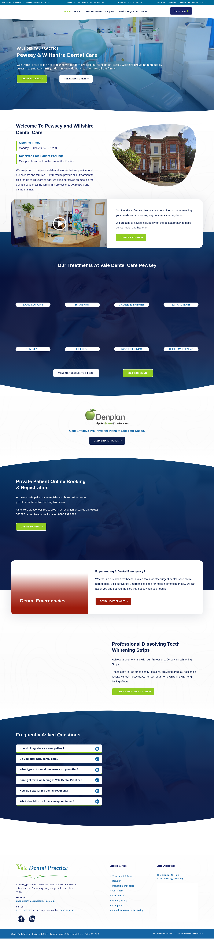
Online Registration (106, 442)
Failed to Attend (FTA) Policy (127, 911)
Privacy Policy (119, 901)
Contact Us (118, 896)
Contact (145, 11)
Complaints (118, 906)
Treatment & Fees (92, 11)
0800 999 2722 (68, 911)
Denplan (109, 11)
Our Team (117, 892)
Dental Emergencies (112, 602)
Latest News (180, 11)
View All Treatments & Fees (75, 374)
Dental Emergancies (127, 11)
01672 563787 (23, 911)
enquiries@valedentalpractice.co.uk (35, 902)
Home (67, 11)
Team (77, 11)
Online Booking (31, 80)
